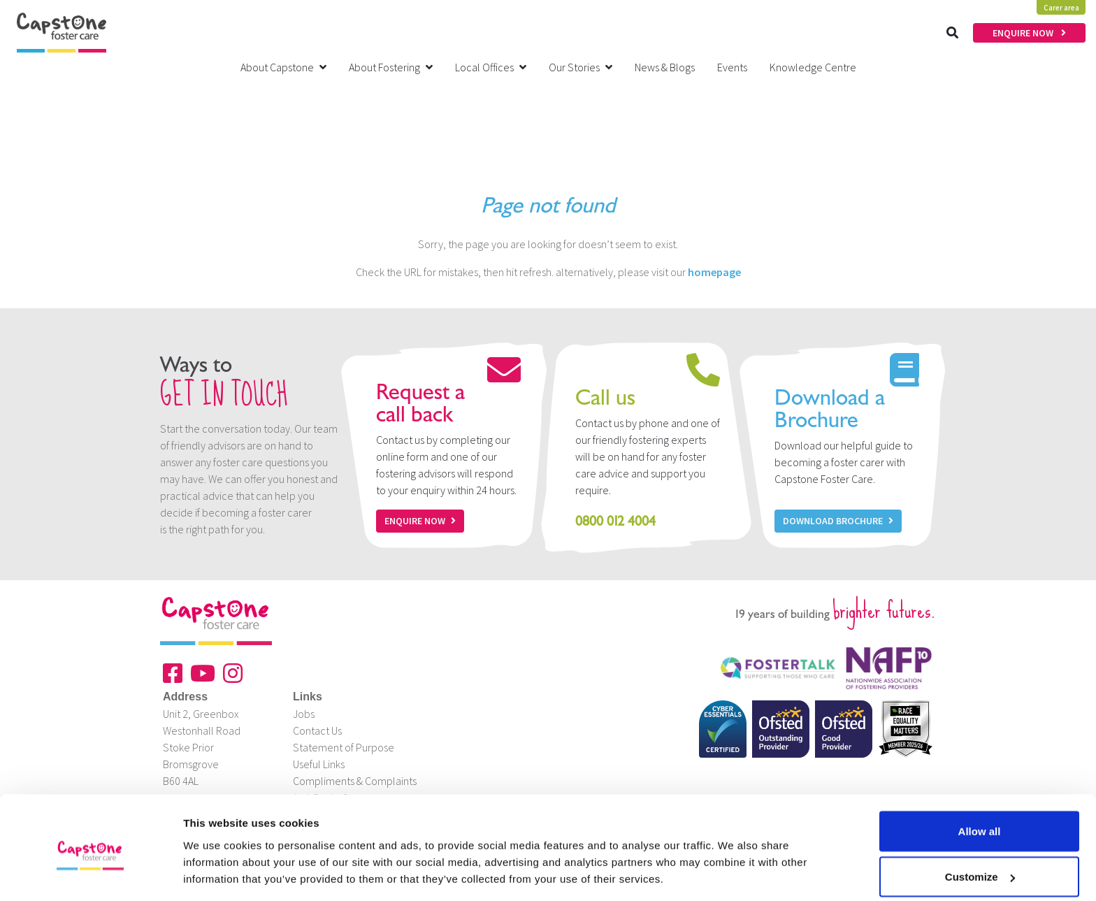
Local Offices (490, 67)
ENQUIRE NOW (1029, 33)
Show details (215, 858)
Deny (980, 864)
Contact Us (317, 730)
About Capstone (283, 67)
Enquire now (420, 520)
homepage (714, 272)
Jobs (304, 714)
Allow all (979, 772)
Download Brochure (838, 520)
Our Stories (580, 67)
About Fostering (391, 67)
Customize (980, 818)
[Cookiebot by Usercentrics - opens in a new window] (90, 873)
